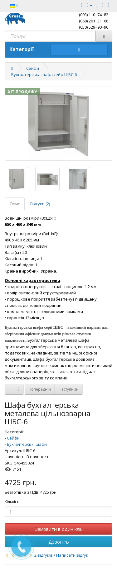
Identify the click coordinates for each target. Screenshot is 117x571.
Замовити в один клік (58, 529)
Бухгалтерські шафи (27, 444)
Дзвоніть (58, 542)
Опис (15, 204)
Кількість (13, 501)
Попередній (40, 389)
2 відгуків (43, 555)
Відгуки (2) (40, 204)
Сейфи (32, 68)
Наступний (69, 389)
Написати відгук (72, 555)
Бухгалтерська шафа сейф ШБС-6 (44, 74)
